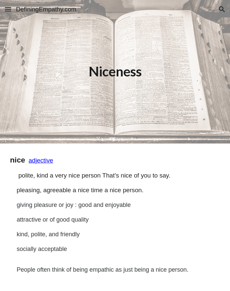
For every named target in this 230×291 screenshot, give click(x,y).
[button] (8, 9)
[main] (115, 72)
